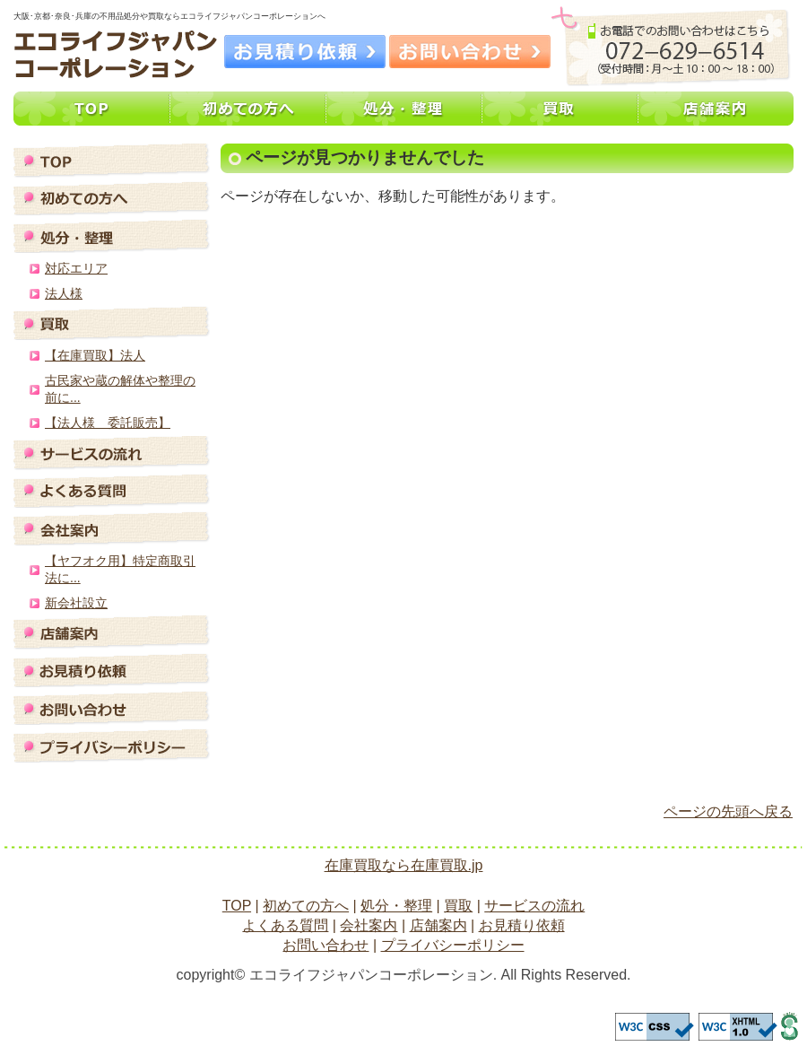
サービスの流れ (111, 453)
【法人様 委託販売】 (107, 422)
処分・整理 (403, 109)
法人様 (63, 293)
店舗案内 (716, 109)
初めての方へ (247, 109)
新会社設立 (76, 603)
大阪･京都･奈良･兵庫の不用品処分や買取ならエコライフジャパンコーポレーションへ (115, 54)
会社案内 (111, 528)
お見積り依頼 (305, 51)
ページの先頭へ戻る (728, 811)
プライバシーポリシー (111, 745)
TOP (91, 109)
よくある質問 (111, 491)
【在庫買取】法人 (95, 355)
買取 (560, 109)
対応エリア (76, 268)
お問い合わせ (470, 51)
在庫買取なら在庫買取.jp (404, 865)
